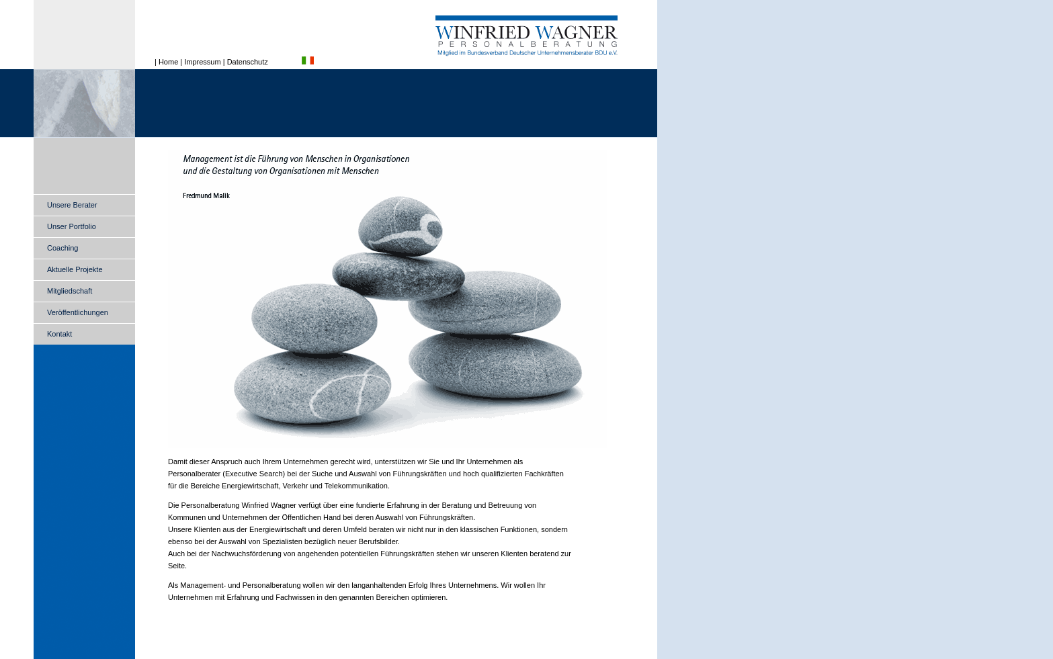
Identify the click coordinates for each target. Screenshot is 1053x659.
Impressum (202, 62)
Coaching (62, 248)
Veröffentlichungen (77, 312)
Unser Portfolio (71, 226)
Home (168, 62)
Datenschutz (247, 62)
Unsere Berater (72, 205)
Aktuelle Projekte (75, 269)
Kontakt (59, 334)
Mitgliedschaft (69, 291)
